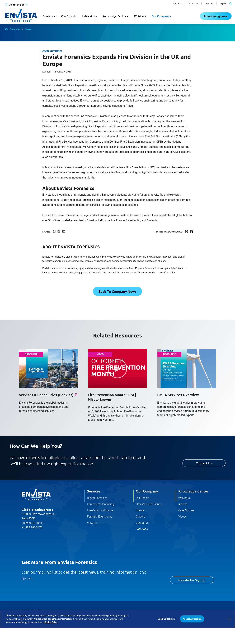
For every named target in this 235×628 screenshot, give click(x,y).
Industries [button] (88, 16)
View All (92, 522)
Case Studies (186, 510)
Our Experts (68, 16)
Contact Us (204, 463)
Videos (182, 516)
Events (140, 510)
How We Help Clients (148, 504)
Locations (193, 3)
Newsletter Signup (191, 580)
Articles (182, 504)
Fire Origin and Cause (100, 510)
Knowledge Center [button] (114, 16)
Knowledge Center (193, 491)
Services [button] (48, 16)
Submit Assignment (215, 16)
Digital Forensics (97, 498)
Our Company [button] (160, 16)
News (28, 29)
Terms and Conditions (76, 618)
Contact (209, 3)
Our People (142, 498)
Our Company (12, 29)
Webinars (140, 16)
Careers (177, 3)
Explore (226, 3)
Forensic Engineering (99, 516)
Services (93, 491)
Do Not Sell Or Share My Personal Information (119, 618)
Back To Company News (117, 291)
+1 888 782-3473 (32, 527)
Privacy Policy (29, 618)
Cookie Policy (50, 618)
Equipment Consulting (100, 504)
